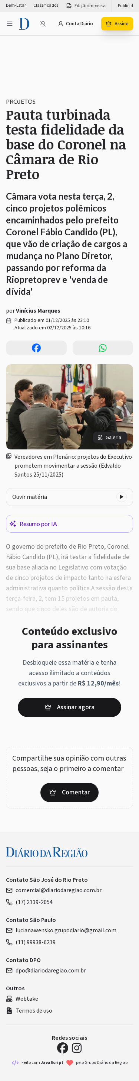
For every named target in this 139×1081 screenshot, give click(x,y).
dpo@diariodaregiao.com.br (46, 971)
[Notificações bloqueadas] (43, 23)
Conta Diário (75, 24)
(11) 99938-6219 (31, 942)
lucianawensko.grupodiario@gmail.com (61, 930)
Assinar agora (69, 707)
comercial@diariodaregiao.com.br (54, 890)
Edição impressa (86, 6)
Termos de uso (29, 1011)
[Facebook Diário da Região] (62, 1047)
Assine (117, 24)
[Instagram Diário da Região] (76, 1047)
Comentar (69, 792)
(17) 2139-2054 (29, 902)
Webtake (22, 999)
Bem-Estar (16, 6)
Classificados (45, 6)
